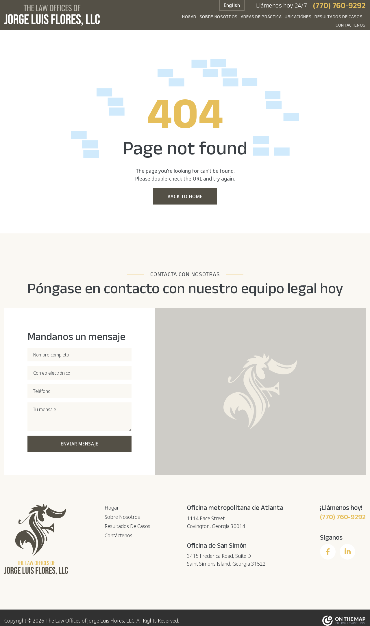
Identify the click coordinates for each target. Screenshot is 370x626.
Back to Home (185, 196)
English (232, 10)
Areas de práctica (214, 21)
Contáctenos (351, 21)
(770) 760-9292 (339, 9)
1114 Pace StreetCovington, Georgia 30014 (216, 521)
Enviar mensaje (79, 443)
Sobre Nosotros (166, 21)
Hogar (131, 21)
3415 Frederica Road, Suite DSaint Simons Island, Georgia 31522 (226, 559)
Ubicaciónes (257, 21)
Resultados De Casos (303, 21)
